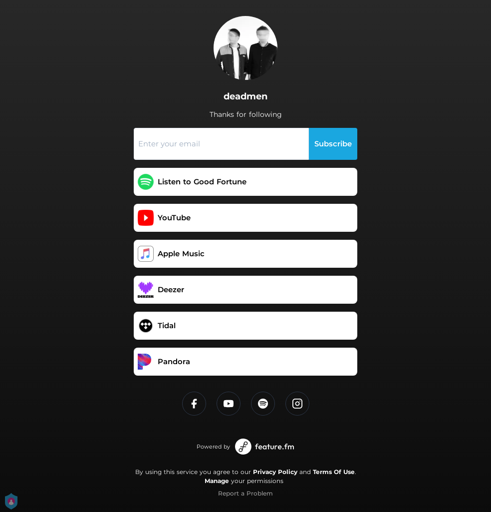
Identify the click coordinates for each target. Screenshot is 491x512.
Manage (217, 481)
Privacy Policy (275, 472)
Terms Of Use (334, 472)
